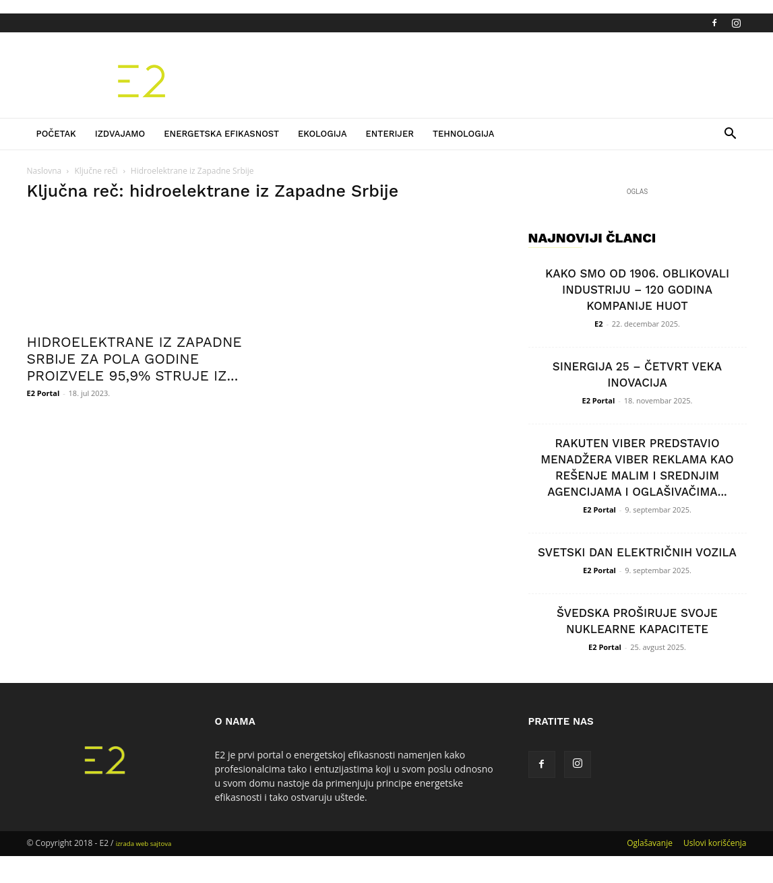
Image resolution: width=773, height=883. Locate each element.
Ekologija (322, 134)
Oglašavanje (650, 843)
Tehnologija (464, 134)
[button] (730, 135)
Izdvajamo (120, 134)
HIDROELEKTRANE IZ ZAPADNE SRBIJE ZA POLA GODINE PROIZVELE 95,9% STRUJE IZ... (134, 358)
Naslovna (44, 170)
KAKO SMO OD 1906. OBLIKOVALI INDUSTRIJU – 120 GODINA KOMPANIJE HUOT (637, 290)
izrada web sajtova (144, 843)
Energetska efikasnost (221, 134)
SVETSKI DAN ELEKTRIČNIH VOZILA (637, 552)
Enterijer (390, 134)
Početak (56, 134)
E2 (598, 324)
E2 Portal (43, 393)
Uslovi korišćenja (715, 843)
